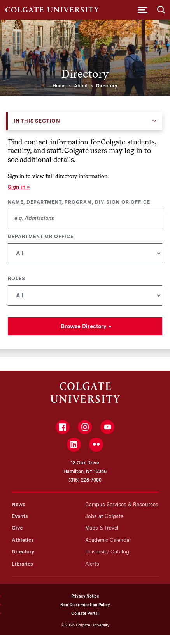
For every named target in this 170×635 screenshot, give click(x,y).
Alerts (92, 564)
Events (20, 516)
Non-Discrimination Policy (85, 604)
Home (59, 86)
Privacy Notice (85, 596)
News (18, 504)
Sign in (16, 186)
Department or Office (41, 236)
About (81, 86)
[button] (142, 10)
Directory (23, 552)
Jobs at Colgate (104, 516)
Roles (16, 278)
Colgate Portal (85, 613)
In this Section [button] (37, 121)
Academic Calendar (108, 540)
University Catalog (107, 552)
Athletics (23, 540)
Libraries (22, 564)
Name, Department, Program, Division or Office (79, 202)
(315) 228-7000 (85, 480)
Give (17, 528)
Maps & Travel (101, 528)
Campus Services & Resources (121, 504)
